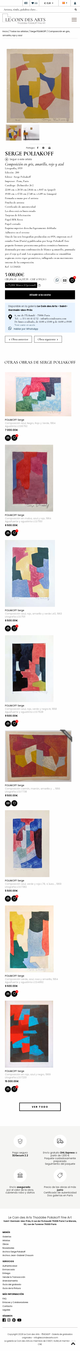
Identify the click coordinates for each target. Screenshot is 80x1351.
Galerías (6, 1236)
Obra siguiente (48, 339)
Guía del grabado (11, 1284)
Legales (6, 1309)
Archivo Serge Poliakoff (13, 1251)
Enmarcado (8, 1269)
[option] (40, 86)
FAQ (4, 1298)
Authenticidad (9, 1265)
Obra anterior (18, 339)
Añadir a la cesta (40, 294)
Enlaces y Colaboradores (15, 1302)
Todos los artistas (19, 31)
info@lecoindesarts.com (46, 1337)
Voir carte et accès (25, 325)
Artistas (6, 1240)
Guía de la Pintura (11, 1288)
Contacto (7, 1306)
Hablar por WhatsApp (23, 329)
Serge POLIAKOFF (38, 31)
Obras (5, 1244)
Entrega (6, 1273)
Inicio (5, 31)
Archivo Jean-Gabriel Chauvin (18, 1255)
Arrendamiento (10, 1280)
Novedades (8, 1248)
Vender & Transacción (13, 1277)
